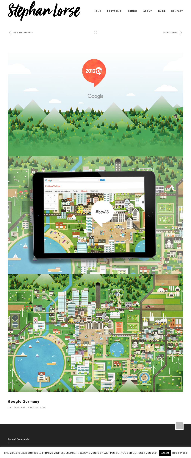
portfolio (114, 11)
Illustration (17, 407)
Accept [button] (165, 452)
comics (132, 11)
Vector (33, 407)
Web (43, 407)
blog (161, 11)
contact (177, 11)
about (147, 11)
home (97, 11)
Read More (179, 452)
